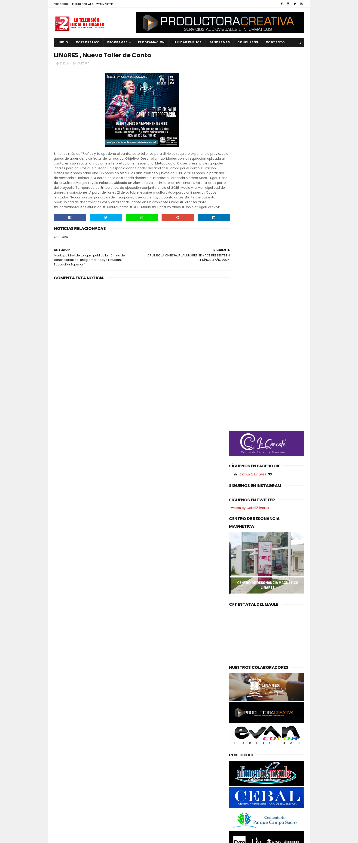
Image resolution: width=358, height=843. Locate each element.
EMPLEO (62, 770)
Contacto (275, 42)
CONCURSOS (248, 42)
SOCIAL (62, 825)
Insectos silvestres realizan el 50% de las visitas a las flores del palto (188, 754)
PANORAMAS (219, 42)
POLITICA (63, 801)
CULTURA (83, 64)
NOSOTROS (61, 4)
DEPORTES (64, 755)
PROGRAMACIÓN (151, 42)
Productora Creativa (178, 837)
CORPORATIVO (88, 42)
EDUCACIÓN (65, 762)
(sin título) (148, 739)
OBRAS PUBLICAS (68, 786)
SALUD (61, 817)
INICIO (63, 42)
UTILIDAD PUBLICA (187, 42)
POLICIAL (63, 794)
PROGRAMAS (117, 42)
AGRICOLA (64, 739)
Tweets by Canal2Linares (249, 276)
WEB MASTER (104, 4)
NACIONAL (64, 778)
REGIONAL (63, 809)
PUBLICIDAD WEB (82, 4)
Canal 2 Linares (252, 242)
